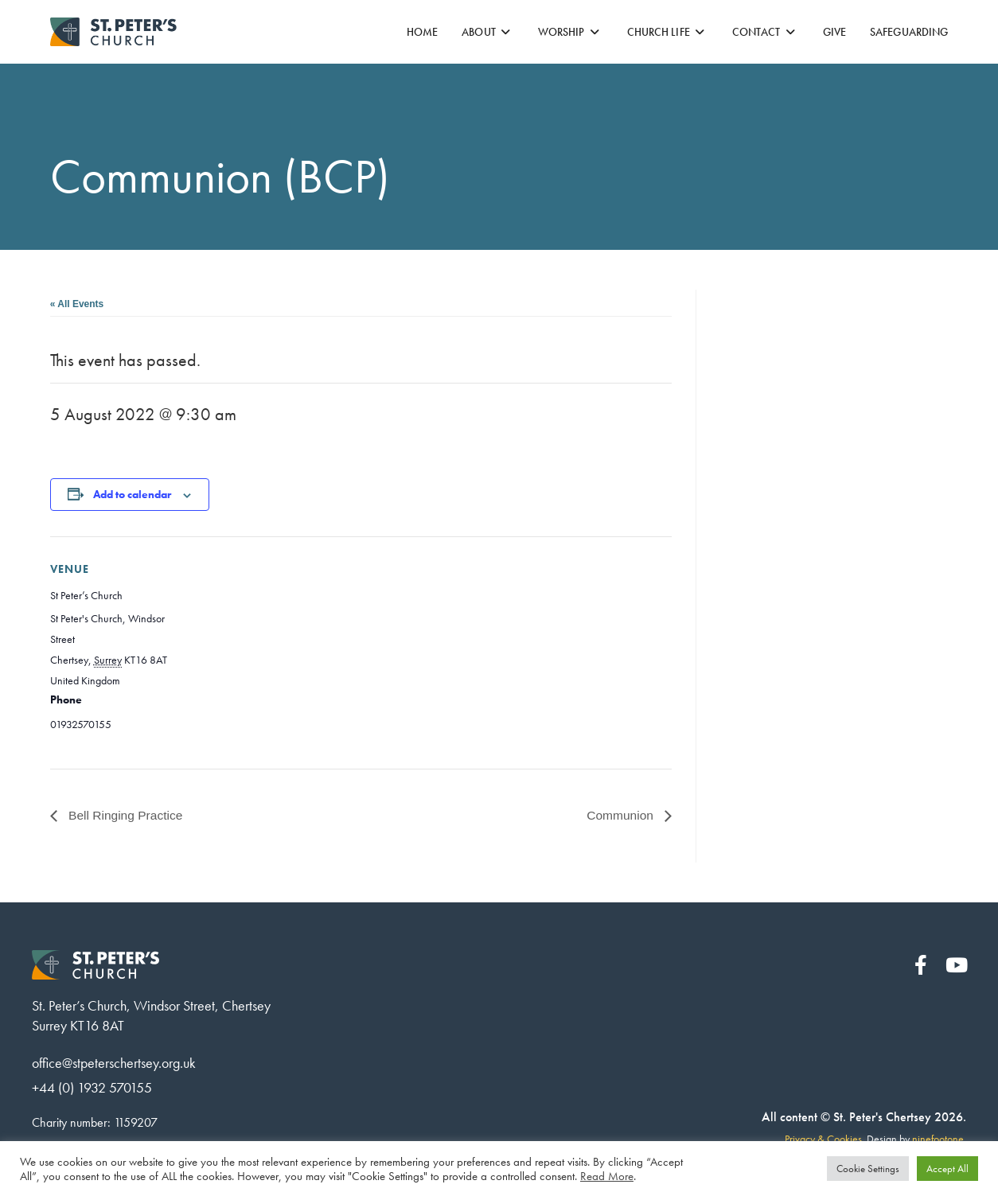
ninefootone (938, 1140)
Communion (621, 815)
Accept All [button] (947, 1168)
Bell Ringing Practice (125, 815)
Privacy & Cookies (823, 1140)
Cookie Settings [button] (867, 1168)
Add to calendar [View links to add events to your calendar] (132, 494)
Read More (606, 1176)
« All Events (77, 304)
